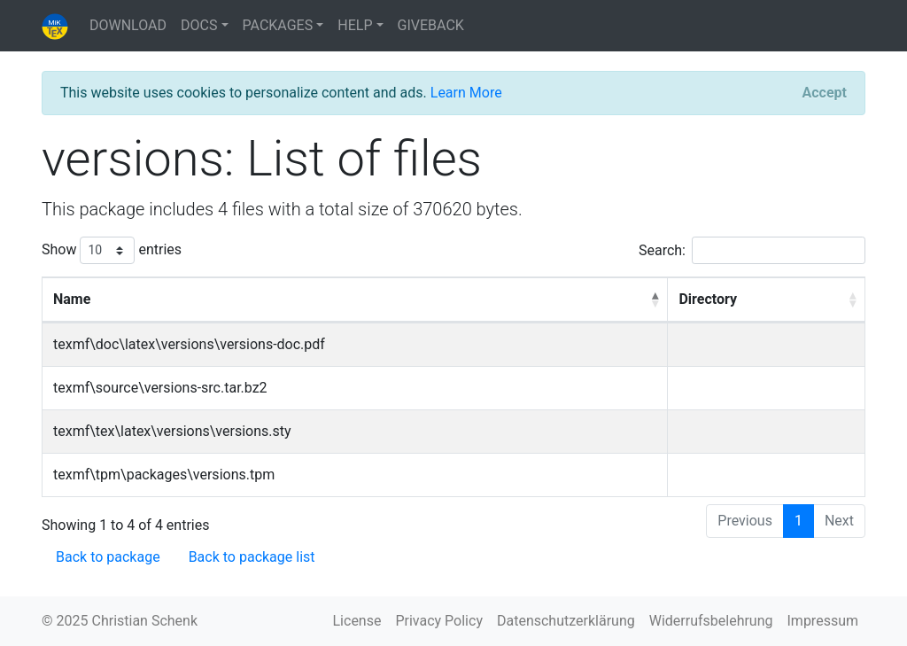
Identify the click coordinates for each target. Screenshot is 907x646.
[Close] (824, 93)
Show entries (112, 250)
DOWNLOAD (128, 25)
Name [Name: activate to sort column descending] (71, 299)
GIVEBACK (431, 25)
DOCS (199, 25)
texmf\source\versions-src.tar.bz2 (160, 387)
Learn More (466, 92)
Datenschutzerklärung (566, 620)
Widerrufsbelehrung (711, 620)
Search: (752, 250)
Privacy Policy (439, 620)
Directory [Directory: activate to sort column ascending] (707, 299)
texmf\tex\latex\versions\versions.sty (172, 431)
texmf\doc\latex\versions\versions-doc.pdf (189, 344)
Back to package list (252, 557)
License (357, 620)
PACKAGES (278, 25)
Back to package (108, 557)
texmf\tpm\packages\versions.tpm (164, 474)
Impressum (823, 620)
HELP (354, 25)
